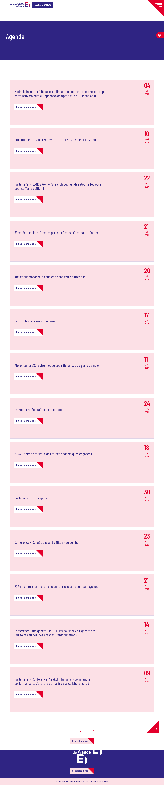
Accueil (8, 25)
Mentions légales (99, 781)
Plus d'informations (26, 106)
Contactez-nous (80, 740)
